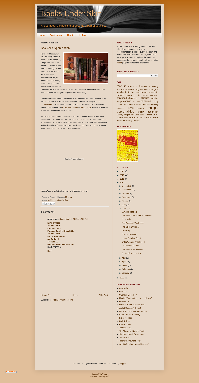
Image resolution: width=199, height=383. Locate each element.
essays (119, 102)
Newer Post (46, 295)
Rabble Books (125, 324)
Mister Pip (126, 230)
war (124, 120)
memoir (141, 108)
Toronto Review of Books (130, 341)
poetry (120, 114)
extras (58, 200)
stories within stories (140, 117)
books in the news (130, 92)
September (127, 197)
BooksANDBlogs (99, 374)
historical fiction (125, 104)
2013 (122, 171)
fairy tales (136, 101)
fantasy (155, 102)
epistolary (154, 98)
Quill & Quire (124, 321)
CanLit (121, 86)
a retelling (153, 86)
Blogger (123, 363)
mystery (141, 112)
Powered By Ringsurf (99, 376)
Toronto (143, 86)
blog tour (139, 90)
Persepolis (126, 219)
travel (155, 117)
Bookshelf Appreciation (55, 48)
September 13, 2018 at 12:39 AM (73, 219)
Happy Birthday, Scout (131, 238)
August (125, 201)
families (65, 200)
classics (145, 98)
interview (146, 104)
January (125, 273)
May (124, 258)
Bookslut (123, 291)
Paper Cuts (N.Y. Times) (129, 314)
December (126, 186)
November (126, 190)
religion (127, 115)
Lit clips (82, 35)
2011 (122, 179)
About (69, 35)
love (131, 108)
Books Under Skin (71, 13)
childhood (51, 200)
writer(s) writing (133, 120)
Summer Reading (129, 212)
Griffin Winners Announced (133, 242)
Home (42, 35)
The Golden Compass (131, 227)
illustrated (138, 104)
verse (119, 120)
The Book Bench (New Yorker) (132, 334)
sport (126, 118)
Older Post (103, 295)
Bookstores (56, 35)
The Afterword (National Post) (132, 331)
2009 (122, 278)
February (126, 269)
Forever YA (124, 301)
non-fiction (153, 111)
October (125, 193)
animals (131, 89)
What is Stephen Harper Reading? (134, 344)
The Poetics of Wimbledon (133, 223)
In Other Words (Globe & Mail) (132, 305)
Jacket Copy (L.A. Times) (130, 308)
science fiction (146, 115)
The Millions (124, 337)
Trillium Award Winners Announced (136, 215)
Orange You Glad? (130, 234)
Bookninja (123, 288)
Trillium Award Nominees (132, 249)
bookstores (154, 95)
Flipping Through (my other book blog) (135, 298)
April (124, 262)
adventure (122, 89)
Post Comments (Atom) (63, 300)
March (125, 265)
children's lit (133, 98)
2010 (122, 183)
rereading (135, 115)
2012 (122, 175)
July (124, 205)
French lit (132, 86)
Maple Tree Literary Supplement (133, 311)
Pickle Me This (125, 318)
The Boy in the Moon (130, 246)
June (124, 208)
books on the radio (136, 95)
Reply (49, 251)
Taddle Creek (125, 328)
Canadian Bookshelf (128, 295)
